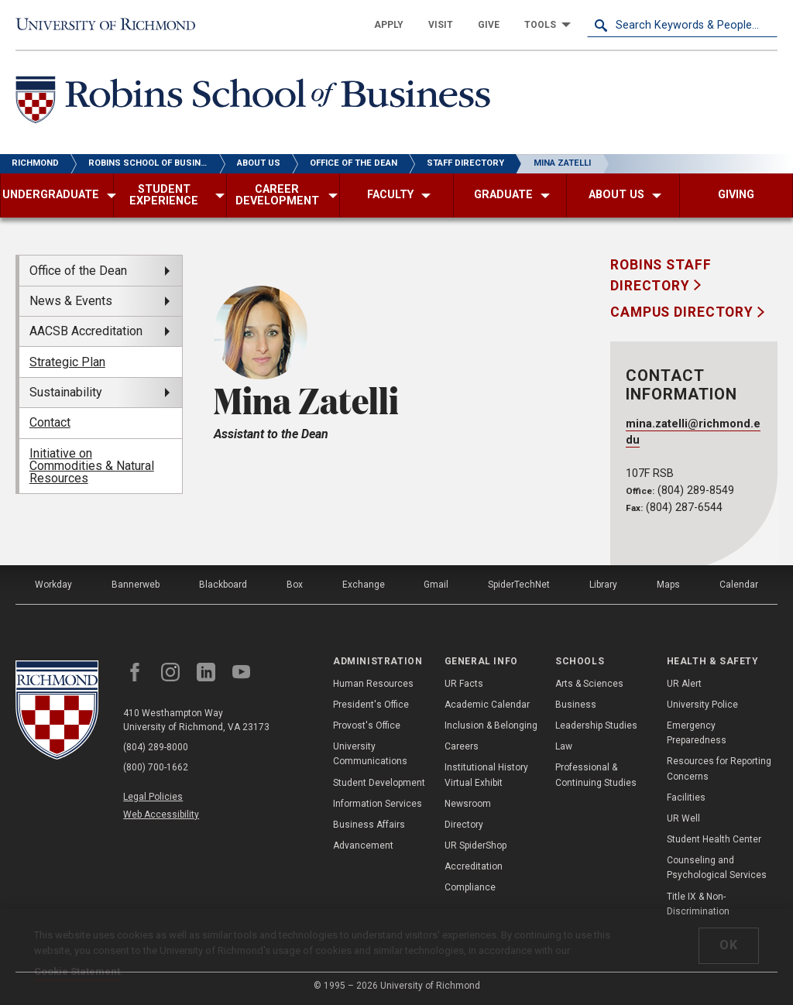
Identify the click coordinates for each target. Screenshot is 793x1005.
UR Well (683, 818)
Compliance (470, 887)
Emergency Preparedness (696, 733)
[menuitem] (389, 25)
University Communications (370, 754)
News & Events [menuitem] (70, 300)
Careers (462, 746)
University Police (702, 704)
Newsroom (468, 803)
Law (563, 746)
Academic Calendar (487, 704)
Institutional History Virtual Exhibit (486, 774)
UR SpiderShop (475, 845)
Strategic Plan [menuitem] (67, 362)
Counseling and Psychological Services (717, 867)
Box (295, 584)
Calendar (738, 584)
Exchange (363, 584)
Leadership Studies (596, 725)
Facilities (686, 797)
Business (575, 704)
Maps (668, 584)
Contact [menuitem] (49, 422)
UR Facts (464, 683)
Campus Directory (683, 312)
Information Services (377, 803)
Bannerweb (136, 584)
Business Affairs (369, 824)
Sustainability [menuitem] (65, 392)
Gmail (436, 584)
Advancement (363, 845)
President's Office (371, 704)
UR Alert (684, 683)
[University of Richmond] (110, 24)
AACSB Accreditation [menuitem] (85, 331)
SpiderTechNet (519, 584)
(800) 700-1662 (155, 767)
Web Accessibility (161, 814)
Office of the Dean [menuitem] (78, 270)
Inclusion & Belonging (491, 725)
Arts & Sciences (589, 683)
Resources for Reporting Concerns (719, 768)
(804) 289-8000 (155, 747)
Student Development (379, 782)
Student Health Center (714, 839)
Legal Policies (153, 796)
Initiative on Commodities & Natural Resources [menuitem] (91, 465)
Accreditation (474, 866)
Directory (464, 824)
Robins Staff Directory (661, 275)
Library (603, 584)
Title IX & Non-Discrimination (698, 904)
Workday (53, 584)
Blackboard (223, 584)
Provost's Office (366, 725)
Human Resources (373, 683)
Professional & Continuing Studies (596, 774)
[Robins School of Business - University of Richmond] (257, 102)
